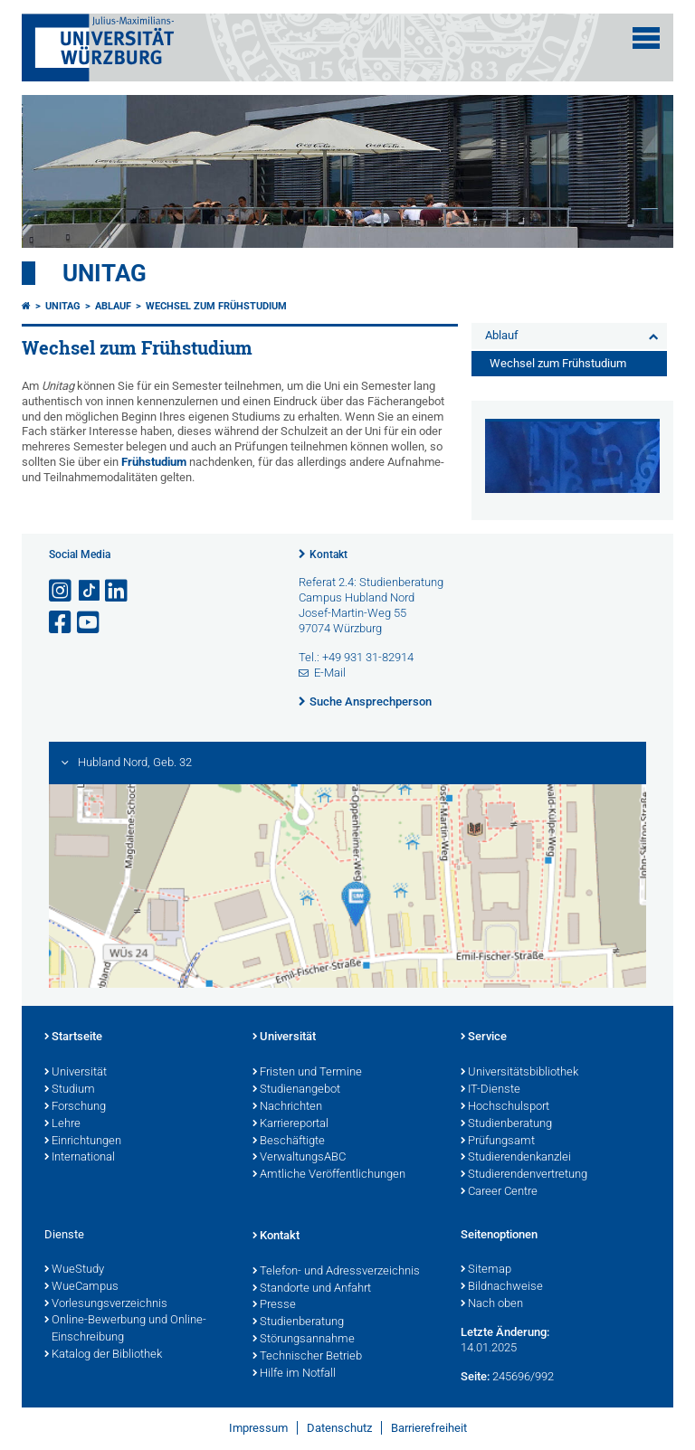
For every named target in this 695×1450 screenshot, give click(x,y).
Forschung (75, 1107)
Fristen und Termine (307, 1073)
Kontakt (328, 554)
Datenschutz (339, 1428)
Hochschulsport (505, 1107)
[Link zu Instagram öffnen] (61, 591)
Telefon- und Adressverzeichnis (336, 1272)
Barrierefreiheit (429, 1428)
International (79, 1158)
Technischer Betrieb (307, 1357)
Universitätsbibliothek (519, 1073)
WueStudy (74, 1270)
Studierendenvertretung (524, 1175)
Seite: (475, 1376)
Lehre (62, 1124)
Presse (274, 1305)
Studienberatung (506, 1124)
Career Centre (499, 1192)
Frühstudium (153, 462)
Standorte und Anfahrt (311, 1289)
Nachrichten (287, 1107)
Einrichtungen (82, 1141)
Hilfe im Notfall (294, 1374)
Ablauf (113, 306)
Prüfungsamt (498, 1141)
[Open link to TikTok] (89, 591)
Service (484, 1037)
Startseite (73, 1037)
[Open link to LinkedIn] (117, 591)
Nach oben (492, 1304)
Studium (69, 1090)
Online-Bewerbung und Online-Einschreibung (125, 1329)
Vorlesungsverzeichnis (105, 1304)
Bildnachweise (502, 1287)
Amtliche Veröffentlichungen (328, 1175)
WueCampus (81, 1287)
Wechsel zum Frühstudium (216, 306)
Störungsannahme (303, 1340)
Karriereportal (290, 1124)
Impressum (258, 1428)
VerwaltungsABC (299, 1158)
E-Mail (330, 672)
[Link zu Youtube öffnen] (89, 623)
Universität (75, 1073)
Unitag (104, 273)
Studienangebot (296, 1090)
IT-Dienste (490, 1090)
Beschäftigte (288, 1141)
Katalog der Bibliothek (103, 1355)
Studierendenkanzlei (516, 1158)
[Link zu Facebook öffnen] (61, 623)
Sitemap (486, 1270)
